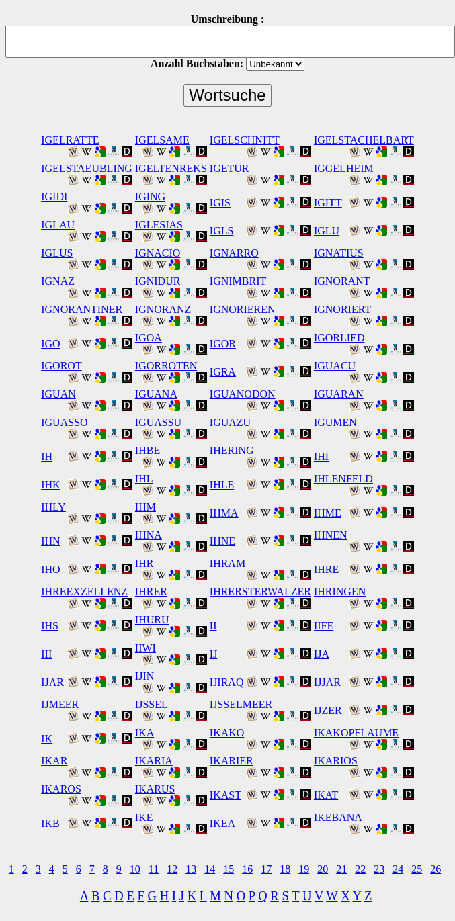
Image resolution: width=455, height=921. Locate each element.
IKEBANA (338, 817)
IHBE (147, 450)
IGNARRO (234, 253)
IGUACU (335, 365)
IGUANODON (243, 394)
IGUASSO (64, 422)
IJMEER (60, 704)
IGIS (220, 202)
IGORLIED (339, 337)
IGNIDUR (158, 281)
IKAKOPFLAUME (356, 732)
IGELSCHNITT (245, 140)
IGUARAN (339, 394)
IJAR (52, 682)
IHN (50, 541)
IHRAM (227, 563)
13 (190, 869)
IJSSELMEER (241, 704)
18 (285, 869)
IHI (321, 456)
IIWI (145, 648)
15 (228, 869)
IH (46, 456)
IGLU (326, 230)
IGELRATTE (70, 140)
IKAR (54, 760)
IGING (150, 196)
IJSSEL (151, 704)
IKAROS (61, 789)
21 (341, 869)
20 (322, 869)
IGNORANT (342, 281)
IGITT (328, 202)
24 (397, 869)
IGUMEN (335, 422)
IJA (321, 654)
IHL (144, 478)
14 (209, 869)
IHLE (222, 484)
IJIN (144, 676)
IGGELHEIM (344, 168)
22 (360, 869)
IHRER (151, 591)
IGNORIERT (342, 309)
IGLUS (57, 253)
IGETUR (229, 168)
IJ (214, 654)
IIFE (323, 625)
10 (135, 869)
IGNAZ (58, 281)
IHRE (326, 569)
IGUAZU (230, 422)
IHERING (232, 450)
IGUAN (58, 394)
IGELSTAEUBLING (86, 168)
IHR (144, 563)
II (213, 625)
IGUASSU (158, 422)
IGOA (148, 337)
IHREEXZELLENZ (84, 591)
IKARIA (154, 760)
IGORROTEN (166, 365)
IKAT (326, 795)
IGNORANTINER (81, 309)
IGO (50, 343)
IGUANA (156, 394)
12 (172, 869)
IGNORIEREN (243, 309)
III (46, 654)
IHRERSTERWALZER (260, 591)
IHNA (148, 535)
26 (435, 869)
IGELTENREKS (171, 168)
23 (379, 869)
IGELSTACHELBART (364, 140)
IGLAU (58, 224)
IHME (327, 513)
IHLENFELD (343, 478)
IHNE (222, 541)
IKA (144, 732)
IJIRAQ (227, 682)
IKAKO (227, 732)
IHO (50, 569)
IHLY (53, 507)
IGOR (223, 343)
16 (247, 869)
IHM (145, 507)
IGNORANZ (163, 309)
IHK (50, 484)
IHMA (224, 513)
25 (416, 869)
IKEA (222, 823)
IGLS (222, 230)
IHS (49, 625)
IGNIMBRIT (238, 281)
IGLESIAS (159, 224)
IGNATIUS (339, 253)
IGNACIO (158, 253)
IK (46, 738)
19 (303, 869)
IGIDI (54, 196)
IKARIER (231, 760)
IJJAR (327, 682)
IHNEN (330, 535)
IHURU (152, 619)
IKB (50, 823)
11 (154, 869)
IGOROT (61, 365)
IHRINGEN (340, 591)
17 (266, 869)
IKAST (225, 795)
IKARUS (155, 789)
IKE (144, 817)
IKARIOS (336, 760)
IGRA (223, 372)
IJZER (328, 710)
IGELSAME (162, 140)
